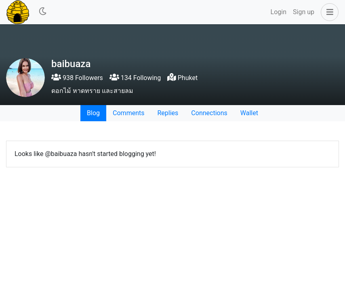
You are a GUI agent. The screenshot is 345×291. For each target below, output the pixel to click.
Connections (209, 113)
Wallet (249, 113)
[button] (328, 12)
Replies (167, 113)
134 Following (135, 78)
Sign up (303, 12)
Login (278, 12)
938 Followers (77, 78)
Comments (128, 113)
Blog (93, 113)
